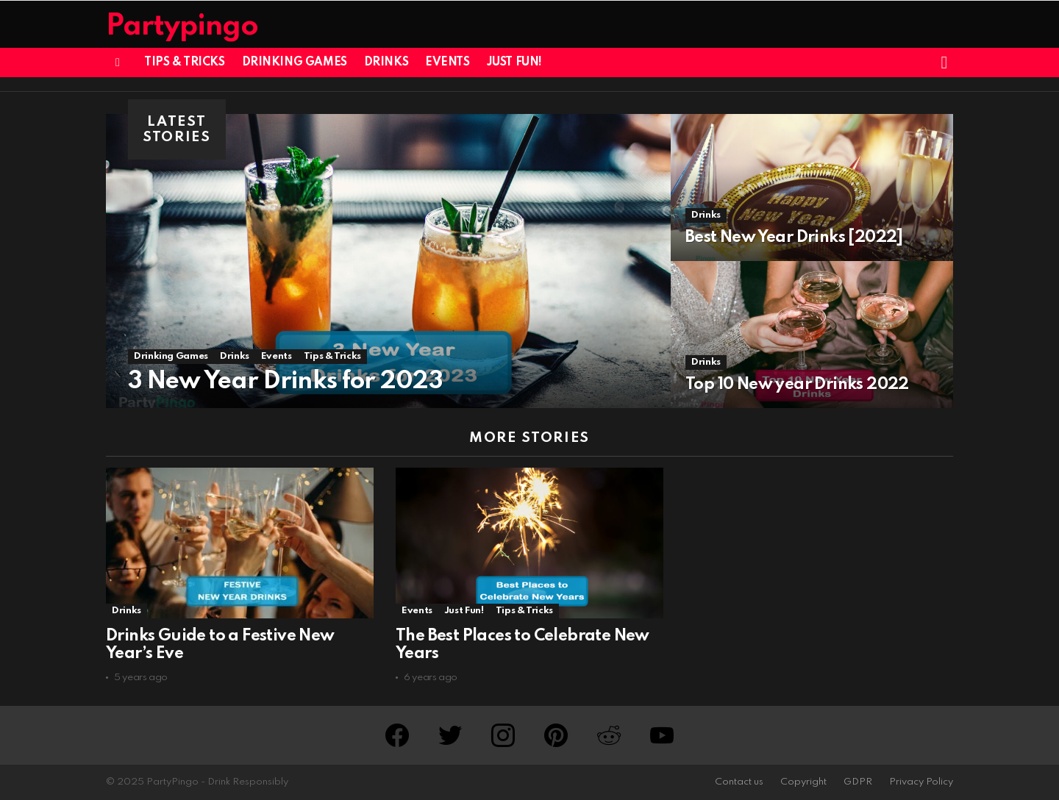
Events (447, 62)
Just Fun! (514, 62)
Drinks (386, 62)
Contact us (739, 782)
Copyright (803, 782)
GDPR (858, 782)
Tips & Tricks (184, 62)
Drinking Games (294, 62)
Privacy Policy (921, 782)
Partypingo (182, 26)
